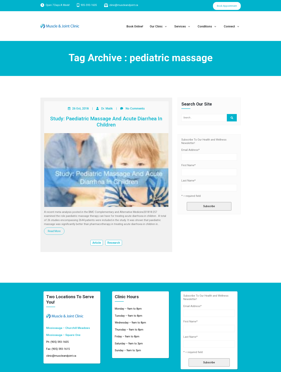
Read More (54, 231)
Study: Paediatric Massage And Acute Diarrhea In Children (106, 122)
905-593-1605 (89, 5)
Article (96, 242)
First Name (188, 165)
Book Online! (135, 26)
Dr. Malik (107, 108)
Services (180, 26)
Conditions (205, 26)
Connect (229, 26)
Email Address (190, 150)
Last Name (188, 180)
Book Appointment (227, 6)
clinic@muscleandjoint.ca (123, 5)
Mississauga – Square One (63, 335)
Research (113, 242)
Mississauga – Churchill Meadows (68, 328)
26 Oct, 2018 (80, 108)
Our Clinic (156, 26)
